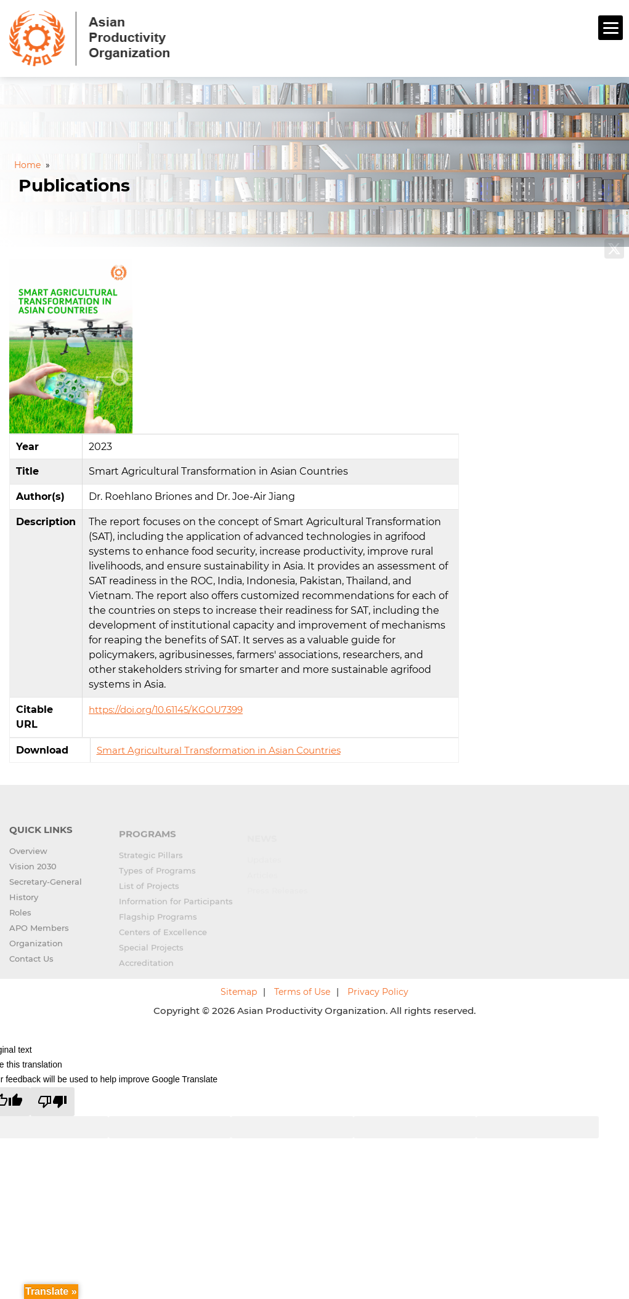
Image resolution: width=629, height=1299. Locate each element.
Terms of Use (302, 991)
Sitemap (239, 991)
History (23, 905)
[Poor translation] (52, 1101)
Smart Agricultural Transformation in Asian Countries (219, 750)
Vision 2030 (33, 874)
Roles (20, 920)
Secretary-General (45, 890)
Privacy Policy (377, 991)
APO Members (39, 936)
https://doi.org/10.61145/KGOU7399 (166, 709)
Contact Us (31, 966)
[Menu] (610, 27)
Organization (36, 951)
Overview (28, 859)
